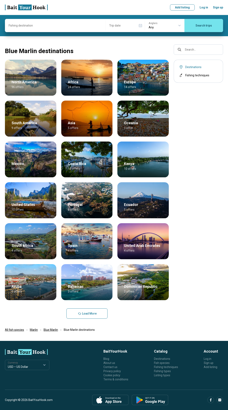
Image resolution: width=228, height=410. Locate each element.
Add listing (182, 7)
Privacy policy (112, 371)
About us (109, 363)
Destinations (162, 358)
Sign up (218, 7)
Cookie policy (111, 375)
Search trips (204, 25)
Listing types (162, 375)
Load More (87, 313)
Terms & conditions (115, 379)
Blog (106, 358)
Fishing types (162, 371)
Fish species (162, 363)
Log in (204, 7)
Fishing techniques (194, 75)
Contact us (110, 367)
